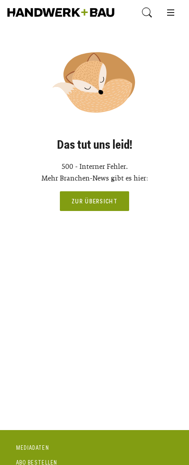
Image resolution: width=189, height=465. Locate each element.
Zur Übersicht (94, 201)
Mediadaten (32, 448)
